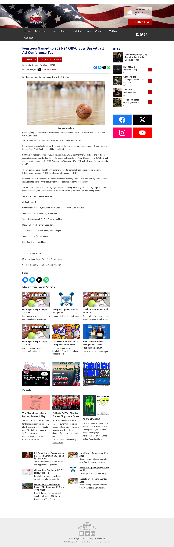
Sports (64, 31)
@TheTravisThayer (47, 69)
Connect (28, 37)
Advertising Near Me (77, 539)
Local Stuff (76, 31)
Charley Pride (129, 77)
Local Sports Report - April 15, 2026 (96, 303)
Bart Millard (129, 67)
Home (27, 31)
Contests (99, 31)
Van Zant (127, 89)
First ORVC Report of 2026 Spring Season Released (66, 335)
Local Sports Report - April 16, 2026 (36, 303)
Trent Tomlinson (131, 100)
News (53, 31)
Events (26, 390)
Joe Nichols (130, 57)
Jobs (88, 31)
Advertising (41, 31)
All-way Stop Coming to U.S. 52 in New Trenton (49, 471)
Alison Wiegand (132, 54)
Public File (101, 539)
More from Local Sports (51, 59)
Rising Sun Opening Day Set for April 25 (66, 303)
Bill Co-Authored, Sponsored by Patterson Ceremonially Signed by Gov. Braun (49, 456)
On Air (112, 31)
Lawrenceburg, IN (142, 9)
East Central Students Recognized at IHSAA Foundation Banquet (96, 336)
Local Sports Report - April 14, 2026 (36, 335)
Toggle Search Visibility (150, 34)
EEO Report (91, 539)
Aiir (95, 542)
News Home (31, 59)
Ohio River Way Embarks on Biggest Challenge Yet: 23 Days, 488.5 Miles (49, 487)
